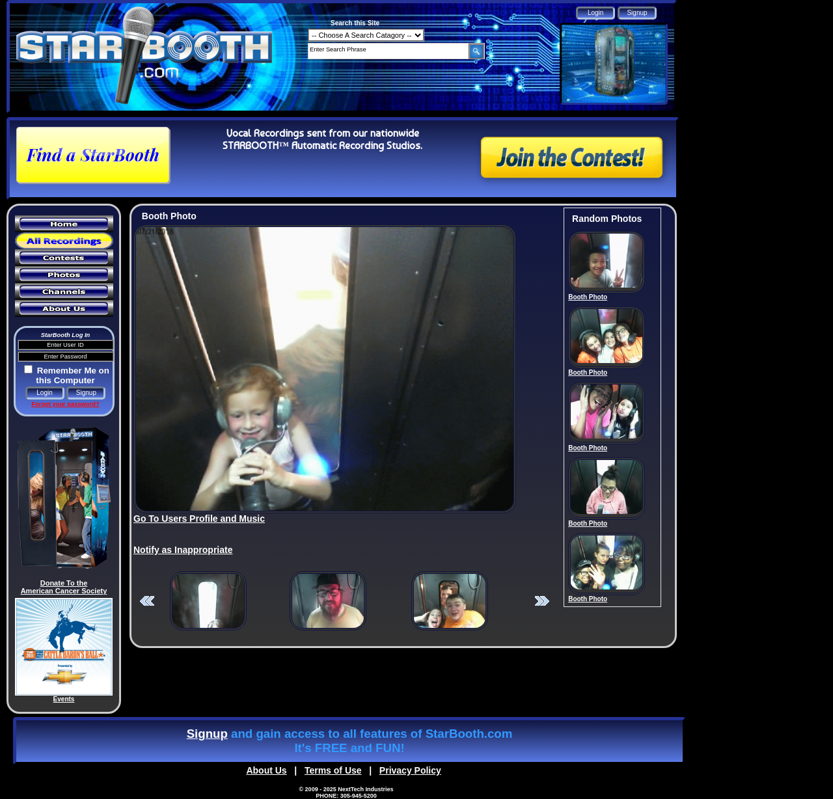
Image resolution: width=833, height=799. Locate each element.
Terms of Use (333, 770)
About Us (266, 770)
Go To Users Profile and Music (199, 518)
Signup (207, 733)
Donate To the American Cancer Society (64, 587)
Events (64, 699)
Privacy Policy (410, 770)
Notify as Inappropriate (182, 550)
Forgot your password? (65, 404)
